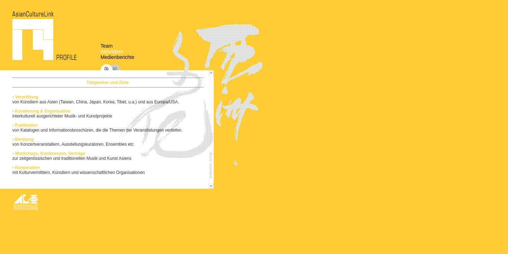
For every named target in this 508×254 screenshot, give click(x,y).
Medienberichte (117, 57)
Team (107, 46)
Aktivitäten (112, 51)
